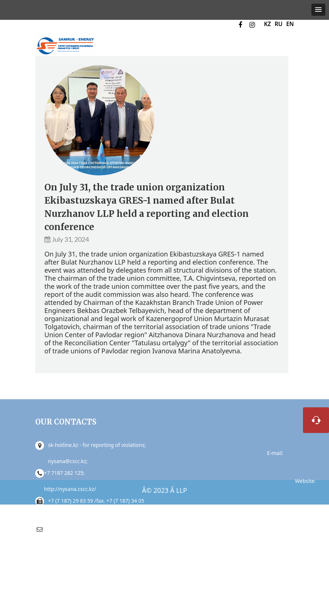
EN (290, 24)
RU (278, 24)
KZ (267, 24)
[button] (318, 10)
